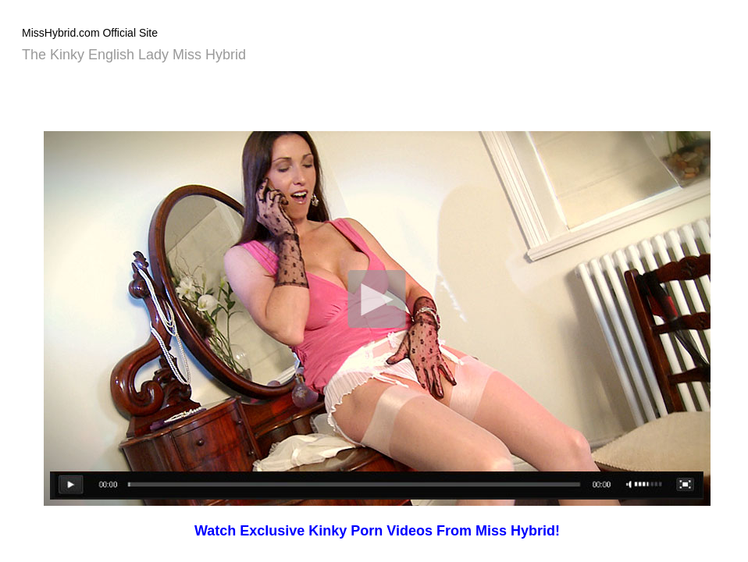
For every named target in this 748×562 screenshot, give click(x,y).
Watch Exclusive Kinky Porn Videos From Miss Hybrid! (377, 531)
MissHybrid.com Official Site (90, 33)
